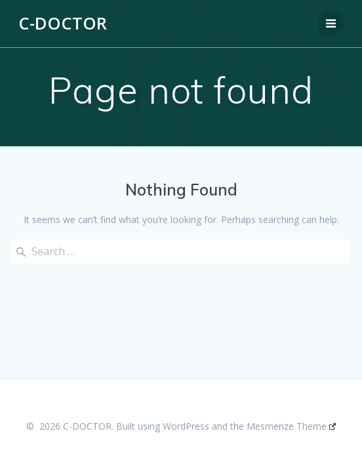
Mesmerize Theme (291, 426)
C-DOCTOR (62, 23)
